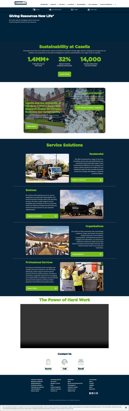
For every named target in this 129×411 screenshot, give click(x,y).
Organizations (78, 254)
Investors (92, 389)
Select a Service (79, 180)
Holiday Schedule (55, 387)
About (91, 381)
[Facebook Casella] (90, 393)
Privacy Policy (72, 389)
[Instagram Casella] (95, 393)
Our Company (92, 4)
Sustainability (81, 4)
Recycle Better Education (75, 383)
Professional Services (37, 387)
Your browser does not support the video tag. (64, 326)
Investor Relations (106, 4)
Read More (31, 126)
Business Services (36, 383)
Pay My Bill (54, 381)
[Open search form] (115, 4)
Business (53, 4)
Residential (44, 4)
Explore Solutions (34, 216)
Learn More (64, 74)
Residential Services (37, 381)
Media (90, 387)
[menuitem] (45, 4)
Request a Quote (55, 383)
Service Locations (56, 389)
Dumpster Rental (36, 389)
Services (62, 4)
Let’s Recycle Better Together (89, 108)
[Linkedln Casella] (92, 393)
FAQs (52, 385)
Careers (91, 385)
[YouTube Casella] (97, 393)
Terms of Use (69, 408)
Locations (71, 4)
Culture (91, 383)
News (69, 381)
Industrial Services (36, 385)
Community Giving (73, 387)
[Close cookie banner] (126, 407)
